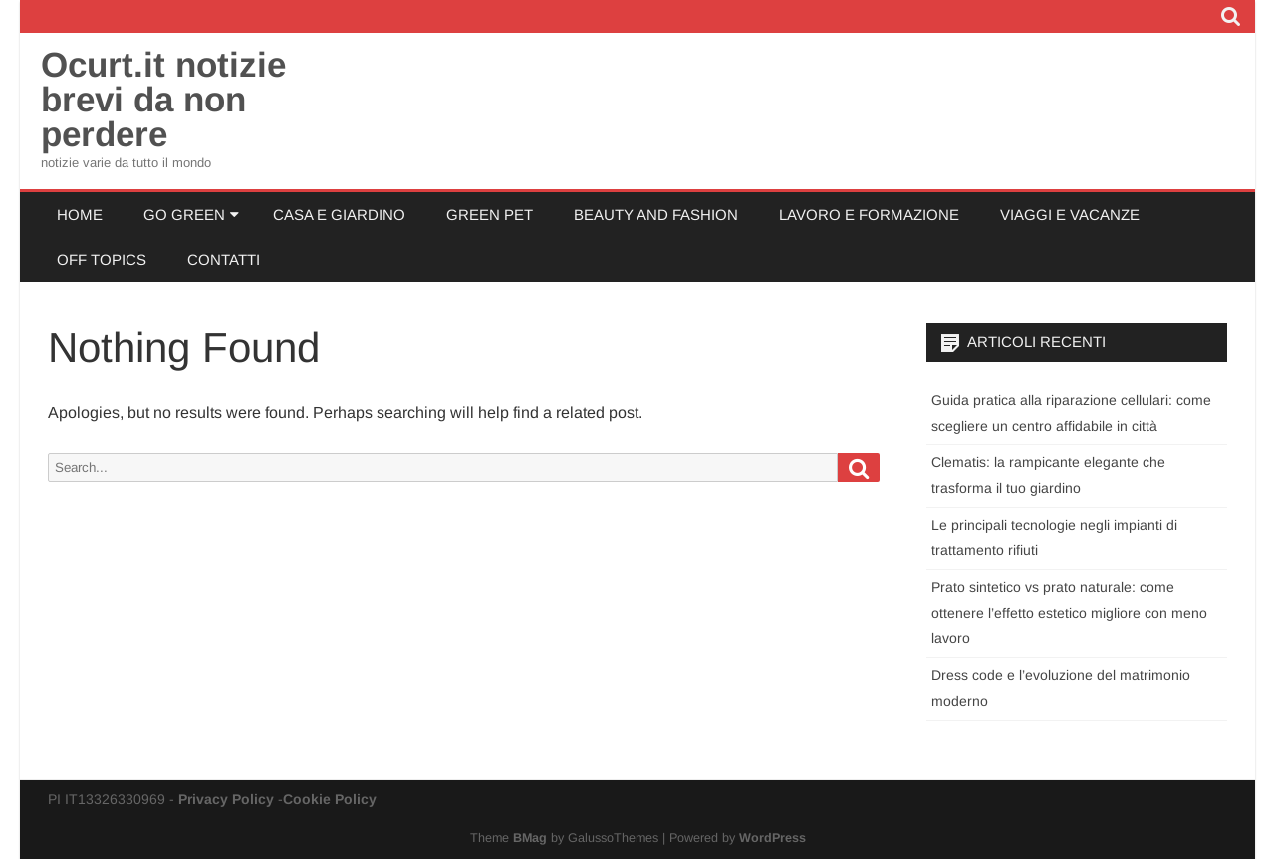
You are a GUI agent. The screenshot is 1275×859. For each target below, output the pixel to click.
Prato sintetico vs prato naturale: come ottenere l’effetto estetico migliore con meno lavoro (1069, 613)
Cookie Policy (330, 799)
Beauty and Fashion (656, 214)
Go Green (184, 214)
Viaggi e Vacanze (1070, 214)
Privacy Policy (226, 799)
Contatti (223, 259)
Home (80, 214)
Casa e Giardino (339, 214)
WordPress (772, 838)
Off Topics (101, 259)
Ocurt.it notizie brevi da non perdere (163, 99)
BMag (530, 838)
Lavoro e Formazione (869, 214)
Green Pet (489, 214)
